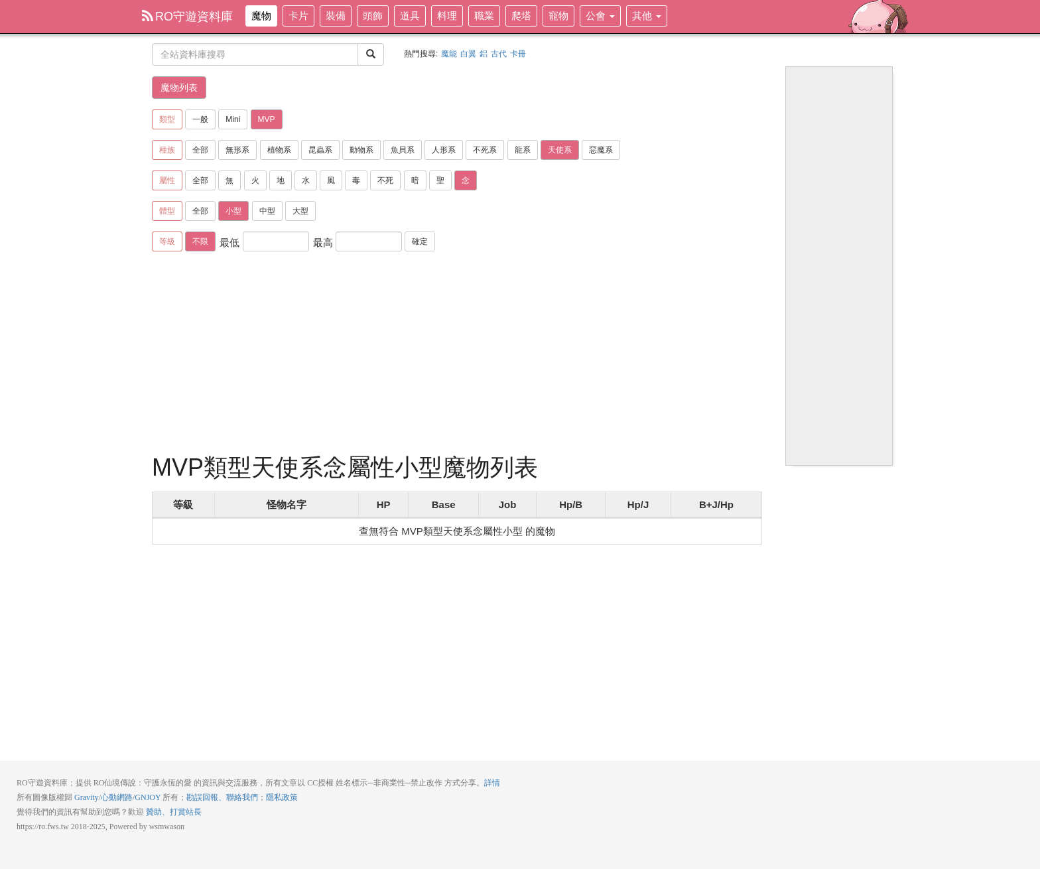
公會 (600, 15)
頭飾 (373, 15)
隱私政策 (282, 797)
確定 (420, 241)
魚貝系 (403, 150)
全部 (200, 150)
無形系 (237, 150)
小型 (233, 211)
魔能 (449, 53)
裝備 (336, 15)
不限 (200, 241)
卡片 (298, 15)
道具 (410, 15)
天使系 (560, 150)
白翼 (468, 53)
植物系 (279, 150)
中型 (267, 211)
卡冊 (518, 53)
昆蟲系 (320, 150)
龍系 (523, 150)
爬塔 (521, 15)
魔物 (261, 15)
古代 (499, 53)
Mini (233, 119)
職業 (484, 15)
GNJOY (148, 797)
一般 (200, 119)
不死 (385, 180)
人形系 (444, 150)
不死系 (485, 150)
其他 (646, 15)
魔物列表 (179, 87)
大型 (300, 211)
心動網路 (117, 797)
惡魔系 (601, 150)
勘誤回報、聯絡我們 (222, 797)
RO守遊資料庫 (187, 16)
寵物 (558, 15)
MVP (266, 119)
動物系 (361, 150)
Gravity (86, 797)
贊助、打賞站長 (174, 812)
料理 (447, 15)
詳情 (492, 782)
